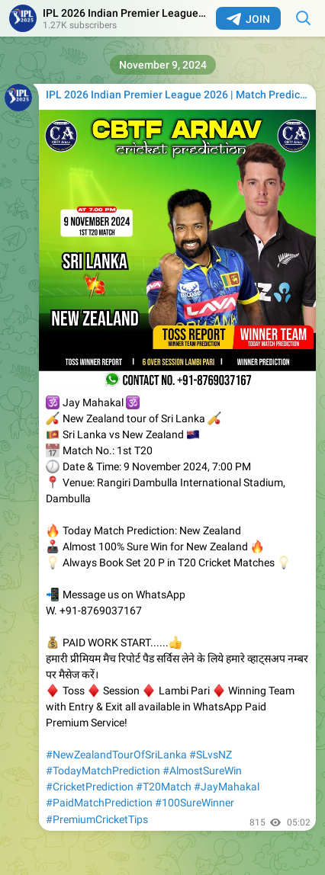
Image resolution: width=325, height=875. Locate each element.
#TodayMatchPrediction (103, 770)
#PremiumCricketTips (97, 819)
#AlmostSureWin (202, 770)
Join (248, 19)
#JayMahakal (226, 786)
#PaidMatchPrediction (99, 802)
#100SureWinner (194, 802)
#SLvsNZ (210, 754)
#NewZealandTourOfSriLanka (116, 754)
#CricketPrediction (90, 786)
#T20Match (163, 786)
